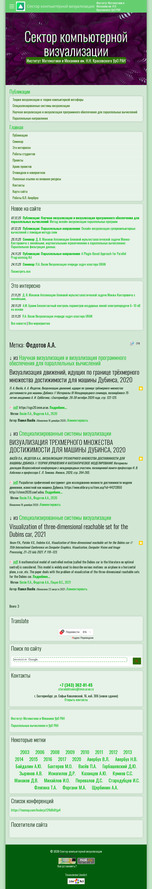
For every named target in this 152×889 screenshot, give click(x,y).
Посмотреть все (20, 271)
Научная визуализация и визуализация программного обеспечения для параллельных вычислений (75, 112)
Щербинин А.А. (105, 787)
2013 (127, 751)
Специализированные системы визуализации (41, 105)
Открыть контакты (76, 699)
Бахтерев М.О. (60, 766)
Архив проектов (22, 166)
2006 (40, 751)
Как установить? (67, 866)
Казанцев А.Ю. (94, 773)
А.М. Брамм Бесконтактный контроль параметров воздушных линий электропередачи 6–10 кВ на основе (75, 307)
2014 (19, 758)
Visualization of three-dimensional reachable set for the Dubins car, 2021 (68, 530)
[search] (70, 659)
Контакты (19, 185)
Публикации (19, 91)
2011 (99, 751)
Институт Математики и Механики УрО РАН (38, 718)
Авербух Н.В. (126, 758)
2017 (62, 758)
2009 (70, 751)
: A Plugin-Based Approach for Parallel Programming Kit (68, 255)
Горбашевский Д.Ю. (119, 766)
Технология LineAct (76, 875)
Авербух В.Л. (98, 758)
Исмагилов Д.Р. (62, 773)
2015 (33, 758)
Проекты (18, 160)
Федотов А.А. (41, 413)
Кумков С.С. (123, 773)
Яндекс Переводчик (82, 638)
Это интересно (22, 147)
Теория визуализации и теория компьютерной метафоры (48, 99)
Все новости (18, 323)
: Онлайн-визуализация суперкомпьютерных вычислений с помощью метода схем (73, 230)
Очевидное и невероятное (29, 172)
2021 (68, 582)
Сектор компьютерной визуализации (81, 851)
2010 (85, 751)
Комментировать (77, 420)
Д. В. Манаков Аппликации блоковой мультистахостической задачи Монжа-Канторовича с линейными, (73, 297)
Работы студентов (24, 154)
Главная (16, 127)
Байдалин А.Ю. (28, 766)
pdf (15, 407)
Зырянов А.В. (30, 773)
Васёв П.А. (26, 413)
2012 (113, 751)
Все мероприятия (39, 323)
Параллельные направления (30, 118)
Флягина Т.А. (45, 787)
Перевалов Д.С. (89, 780)
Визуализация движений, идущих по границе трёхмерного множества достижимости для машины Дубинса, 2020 (74, 375)
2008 (55, 751)
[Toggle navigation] (12, 6)
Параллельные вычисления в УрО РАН (34, 725)
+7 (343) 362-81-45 (76, 685)
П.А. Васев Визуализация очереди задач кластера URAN (57, 316)
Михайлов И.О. (57, 780)
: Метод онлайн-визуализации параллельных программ (75, 219)
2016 (48, 758)
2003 (24, 751)
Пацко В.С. (57, 582)
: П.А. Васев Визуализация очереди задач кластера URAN (64, 264)
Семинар (18, 141)
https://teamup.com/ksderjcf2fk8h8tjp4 (36, 810)
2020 (54, 413)
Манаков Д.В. (26, 780)
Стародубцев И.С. (124, 780)
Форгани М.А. (74, 787)
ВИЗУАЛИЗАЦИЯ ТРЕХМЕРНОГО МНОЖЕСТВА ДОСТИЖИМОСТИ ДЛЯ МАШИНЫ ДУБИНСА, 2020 (67, 445)
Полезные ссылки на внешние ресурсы (37, 179)
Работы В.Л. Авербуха (25, 197)
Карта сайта (20, 191)
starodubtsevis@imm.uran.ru (76, 689)
